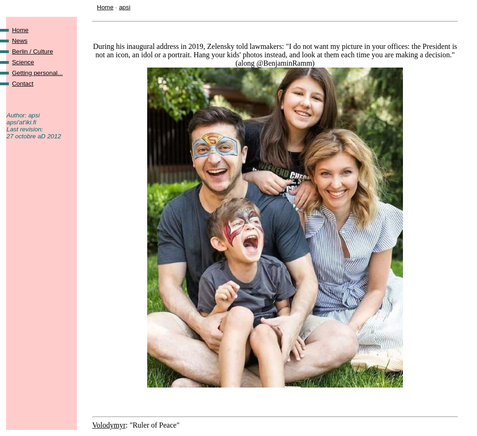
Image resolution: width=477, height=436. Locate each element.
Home (105, 7)
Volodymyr (109, 425)
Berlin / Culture (32, 51)
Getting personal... (37, 72)
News (19, 40)
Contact (23, 83)
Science (23, 62)
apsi (124, 7)
